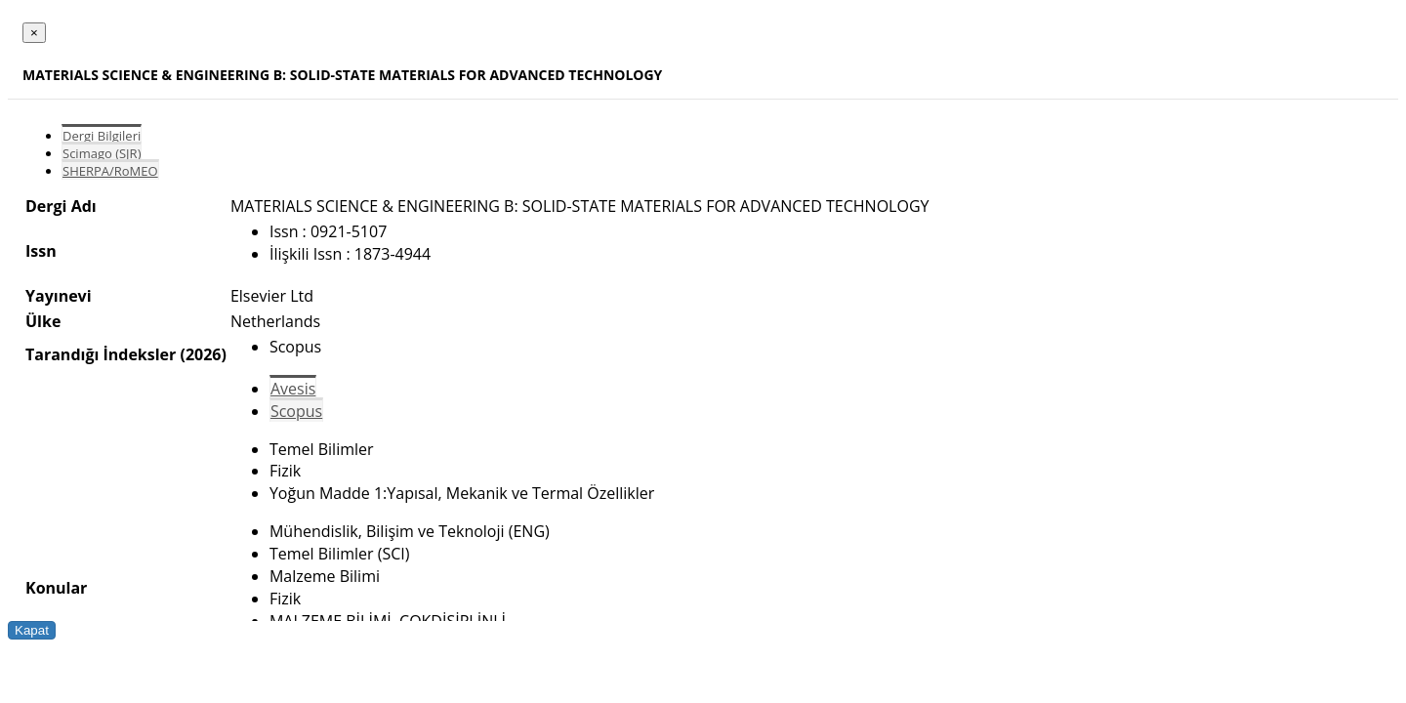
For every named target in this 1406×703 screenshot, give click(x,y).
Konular (56, 588)
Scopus (296, 411)
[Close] (34, 32)
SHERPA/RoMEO (110, 171)
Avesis (292, 388)
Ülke (43, 321)
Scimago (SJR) (101, 153)
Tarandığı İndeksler (100, 354)
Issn (41, 251)
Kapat (32, 630)
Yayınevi (58, 296)
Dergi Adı (61, 206)
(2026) (203, 354)
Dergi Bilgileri (101, 136)
